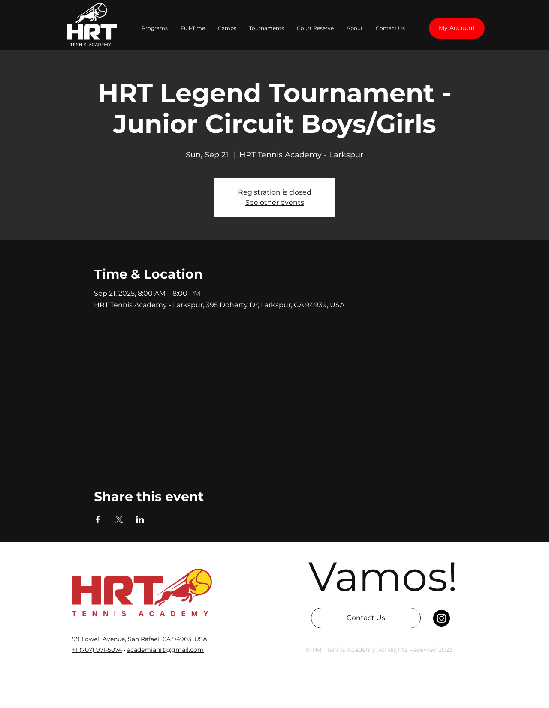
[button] (154, 28)
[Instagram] (441, 618)
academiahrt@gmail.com (165, 650)
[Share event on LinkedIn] (140, 519)
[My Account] (457, 28)
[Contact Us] (366, 618)
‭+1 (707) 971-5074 (97, 650)
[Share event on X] (119, 519)
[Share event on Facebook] (98, 519)
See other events (274, 202)
